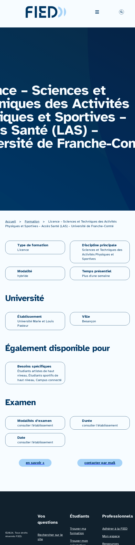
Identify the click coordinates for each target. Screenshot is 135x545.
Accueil (10, 221)
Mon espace (111, 536)
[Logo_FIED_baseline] (19, 515)
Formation (32, 221)
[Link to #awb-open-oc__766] (121, 11)
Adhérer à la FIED (115, 529)
